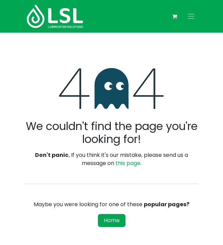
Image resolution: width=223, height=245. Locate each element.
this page (128, 163)
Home (112, 220)
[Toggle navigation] (191, 16)
